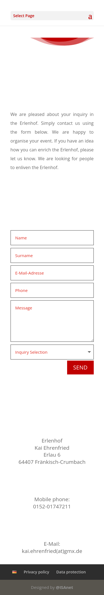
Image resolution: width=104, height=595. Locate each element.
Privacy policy (36, 572)
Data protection (71, 572)
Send (80, 367)
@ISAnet (64, 587)
